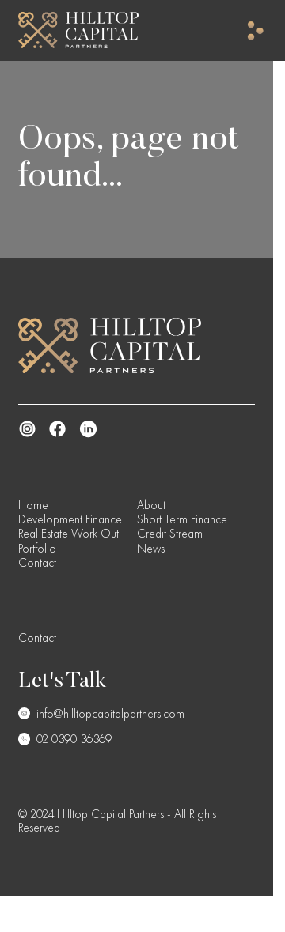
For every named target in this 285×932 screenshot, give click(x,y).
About (151, 505)
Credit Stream (170, 533)
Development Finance (70, 519)
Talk (86, 681)
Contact (37, 563)
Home (33, 505)
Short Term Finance (182, 519)
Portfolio (37, 549)
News (151, 549)
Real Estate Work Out (68, 533)
